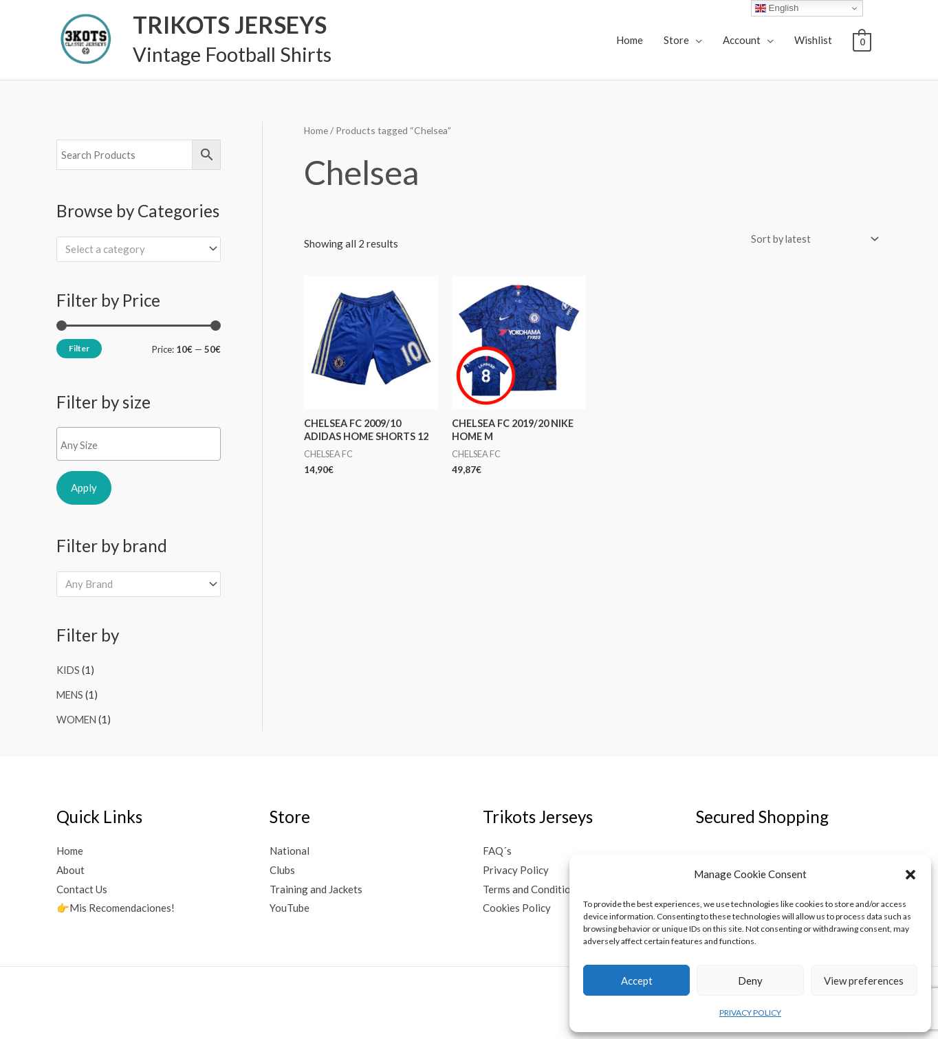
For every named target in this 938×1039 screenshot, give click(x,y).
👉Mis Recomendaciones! (115, 905)
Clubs (282, 867)
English (776, 8)
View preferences (864, 980)
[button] (910, 875)
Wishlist (813, 40)
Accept (637, 980)
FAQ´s (497, 848)
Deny (750, 980)
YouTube (289, 905)
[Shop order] (810, 239)
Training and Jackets (316, 886)
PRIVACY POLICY (750, 1012)
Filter (79, 348)
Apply (84, 487)
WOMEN (77, 717)
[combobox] (138, 248)
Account (742, 40)
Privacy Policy (516, 867)
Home (629, 40)
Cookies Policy (517, 905)
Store (676, 40)
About (70, 867)
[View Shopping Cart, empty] (862, 40)
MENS (70, 694)
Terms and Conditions (532, 886)
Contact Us (81, 886)
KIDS (68, 670)
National (289, 848)
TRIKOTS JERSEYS (222, 24)
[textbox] (132, 248)
